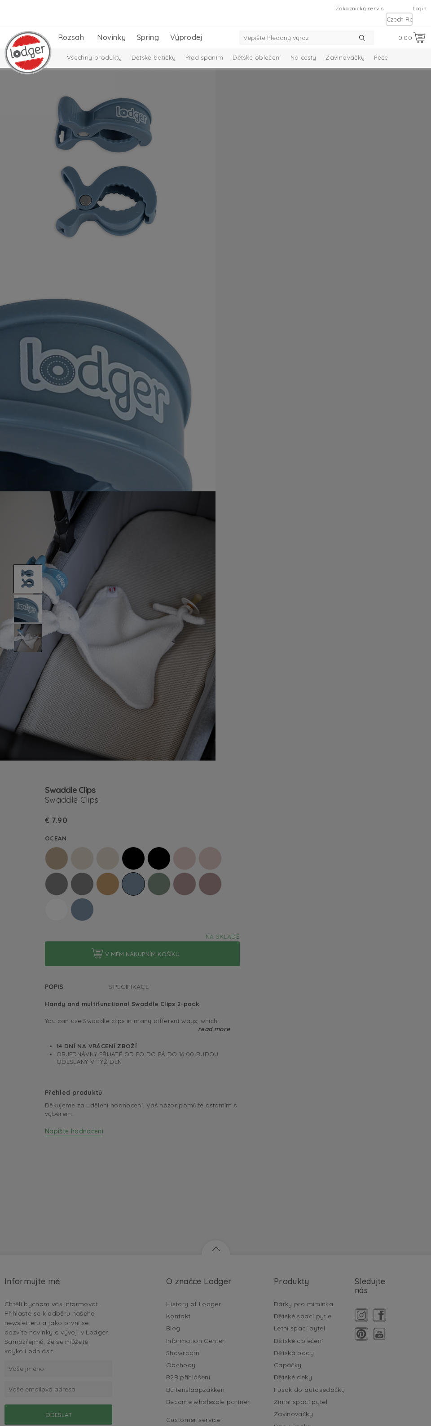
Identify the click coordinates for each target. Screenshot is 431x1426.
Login (420, 8)
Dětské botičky (154, 57)
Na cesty (303, 57)
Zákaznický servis (359, 8)
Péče (381, 57)
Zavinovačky (345, 57)
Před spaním (204, 57)
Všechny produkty (94, 57)
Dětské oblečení (257, 57)
